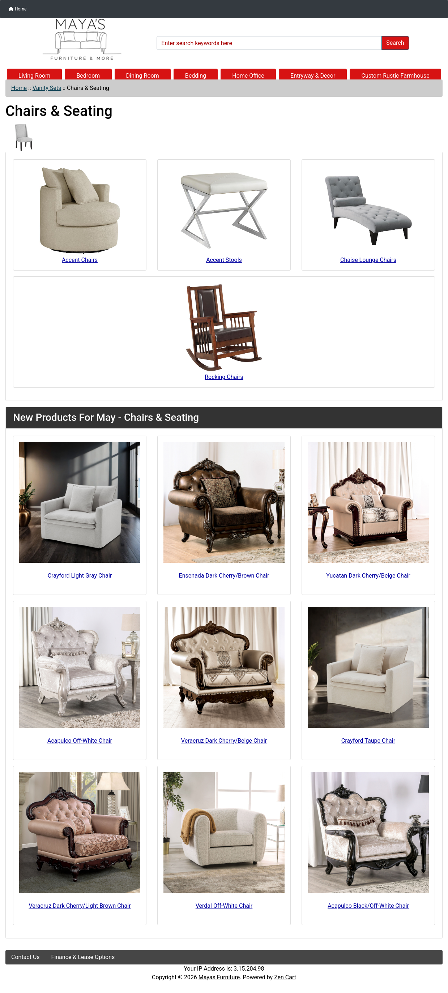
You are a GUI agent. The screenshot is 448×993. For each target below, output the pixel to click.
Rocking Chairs (224, 331)
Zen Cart (285, 977)
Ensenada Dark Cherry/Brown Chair (224, 575)
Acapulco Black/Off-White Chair (368, 905)
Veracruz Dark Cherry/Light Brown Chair (80, 905)
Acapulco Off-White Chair (79, 740)
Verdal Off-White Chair (224, 905)
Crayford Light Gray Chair (80, 575)
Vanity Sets (47, 88)
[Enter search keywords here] (269, 43)
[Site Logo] (78, 39)
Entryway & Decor (312, 75)
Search (395, 42)
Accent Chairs (80, 214)
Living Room (34, 75)
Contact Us (25, 957)
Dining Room (142, 75)
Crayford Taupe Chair (368, 740)
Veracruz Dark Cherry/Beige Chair (224, 740)
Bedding (195, 75)
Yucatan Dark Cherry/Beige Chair (368, 575)
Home (17, 9)
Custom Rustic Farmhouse (396, 75)
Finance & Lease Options (83, 957)
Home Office (248, 75)
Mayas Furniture (219, 977)
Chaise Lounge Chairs (368, 214)
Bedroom (88, 75)
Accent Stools (224, 214)
